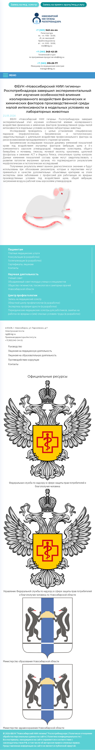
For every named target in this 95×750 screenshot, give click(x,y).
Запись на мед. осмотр (24, 4)
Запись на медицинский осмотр (24, 299)
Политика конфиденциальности (64, 736)
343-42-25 (46, 51)
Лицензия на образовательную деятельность (32, 355)
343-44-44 (47, 30)
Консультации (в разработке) (24, 257)
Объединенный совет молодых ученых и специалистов (37, 281)
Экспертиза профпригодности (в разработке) (32, 306)
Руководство (15, 346)
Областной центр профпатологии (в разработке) (34, 302)
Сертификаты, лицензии (20, 264)
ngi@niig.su (10, 334)
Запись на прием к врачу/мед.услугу (63, 4)
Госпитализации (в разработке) (24, 260)
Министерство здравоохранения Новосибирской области (47, 696)
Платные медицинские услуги (24, 253)
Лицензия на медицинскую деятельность (30, 351)
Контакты (13, 268)
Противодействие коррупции (23, 359)
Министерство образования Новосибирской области (47, 630)
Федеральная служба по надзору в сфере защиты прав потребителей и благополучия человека (47, 434)
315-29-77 (47, 63)
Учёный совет (15, 278)
